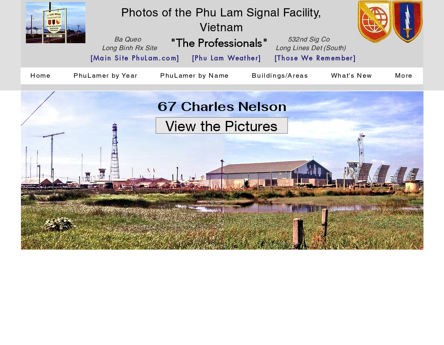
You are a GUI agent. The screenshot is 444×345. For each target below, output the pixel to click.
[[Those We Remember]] (315, 58)
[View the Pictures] (222, 125)
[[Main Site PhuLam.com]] (135, 58)
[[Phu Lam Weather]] (227, 58)
